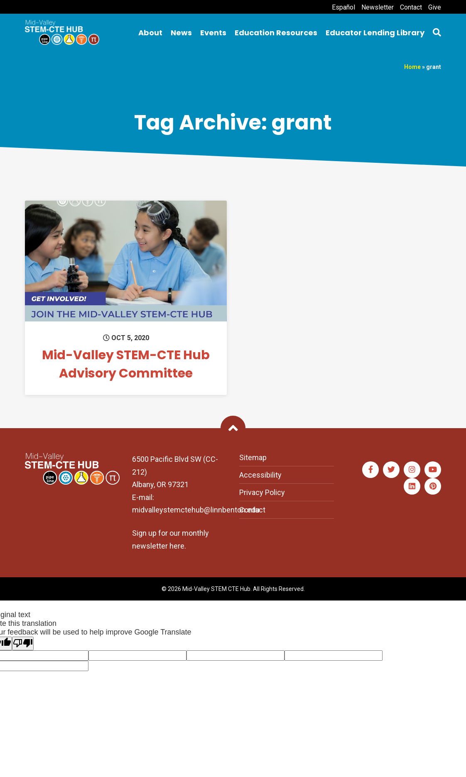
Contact (411, 7)
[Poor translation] (23, 643)
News (181, 32)
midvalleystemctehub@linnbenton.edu (196, 509)
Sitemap (253, 457)
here (176, 546)
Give (434, 7)
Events (213, 32)
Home (412, 67)
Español (343, 7)
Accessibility (260, 475)
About (150, 32)
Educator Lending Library (375, 32)
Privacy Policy (262, 492)
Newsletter (377, 7)
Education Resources (276, 32)
